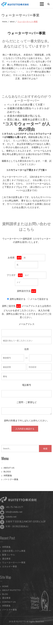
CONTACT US (9, 603)
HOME (5, 587)
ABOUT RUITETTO (11, 591)
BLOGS (7, 471)
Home (4, 22)
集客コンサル (8, 556)
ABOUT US (9, 468)
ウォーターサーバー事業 (13, 564)
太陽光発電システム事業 (13, 552)
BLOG (5, 595)
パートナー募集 (11, 479)
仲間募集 (8, 475)
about (12, 22)
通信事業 (6, 560)
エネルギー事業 (9, 568)
